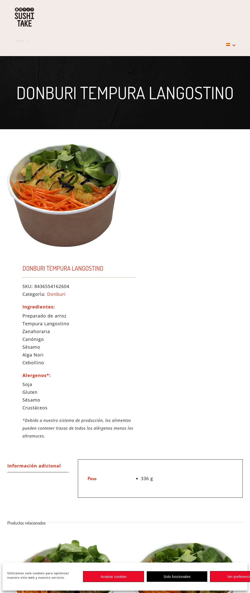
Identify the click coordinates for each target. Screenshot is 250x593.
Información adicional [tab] (34, 466)
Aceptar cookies (114, 576)
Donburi (56, 294)
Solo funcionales (177, 576)
